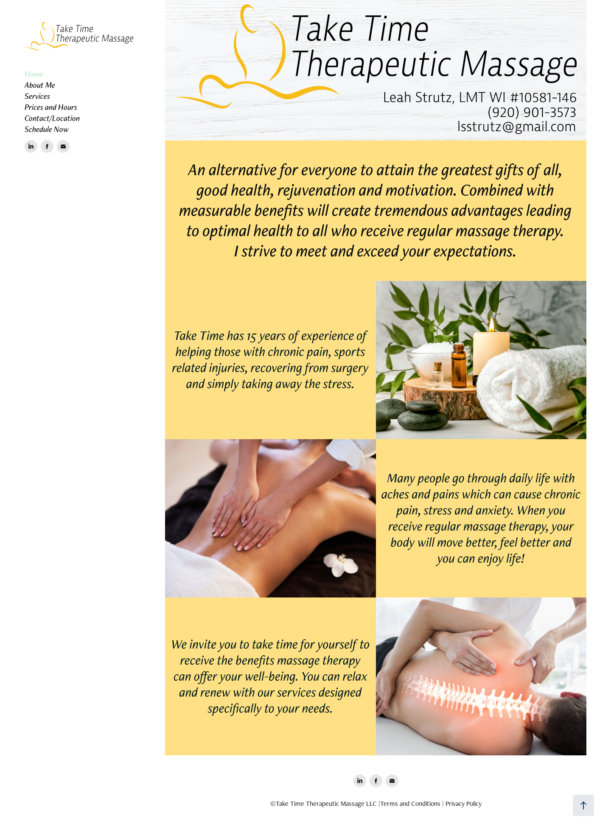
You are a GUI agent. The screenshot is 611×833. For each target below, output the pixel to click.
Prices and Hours (51, 106)
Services (37, 95)
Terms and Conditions (410, 803)
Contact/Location (52, 117)
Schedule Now (47, 129)
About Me (40, 84)
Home (34, 73)
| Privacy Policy (462, 803)
